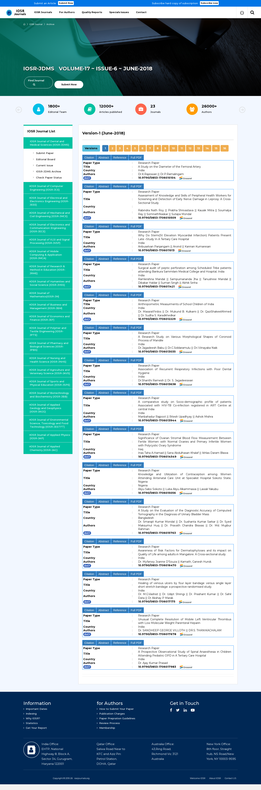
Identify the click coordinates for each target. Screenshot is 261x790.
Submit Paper (43, 156)
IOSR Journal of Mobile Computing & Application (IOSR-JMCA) (46, 261)
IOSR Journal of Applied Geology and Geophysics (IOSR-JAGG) (46, 425)
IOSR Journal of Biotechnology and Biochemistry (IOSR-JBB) (49, 412)
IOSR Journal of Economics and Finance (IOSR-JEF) (47, 328)
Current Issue (43, 168)
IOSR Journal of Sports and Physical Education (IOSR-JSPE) (47, 399)
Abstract (103, 157)
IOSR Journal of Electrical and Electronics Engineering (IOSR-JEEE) (49, 205)
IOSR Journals (43, 12)
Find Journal (36, 82)
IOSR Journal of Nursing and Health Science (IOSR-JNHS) (48, 370)
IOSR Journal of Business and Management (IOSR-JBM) (48, 316)
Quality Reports (92, 12)
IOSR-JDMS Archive (47, 174)
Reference (119, 157)
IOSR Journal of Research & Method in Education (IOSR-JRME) (48, 277)
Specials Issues (119, 12)
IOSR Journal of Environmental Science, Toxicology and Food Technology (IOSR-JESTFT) (49, 440)
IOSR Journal (36, 24)
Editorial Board (44, 162)
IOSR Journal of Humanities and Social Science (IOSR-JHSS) (47, 292)
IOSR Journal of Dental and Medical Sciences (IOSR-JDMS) (48, 145)
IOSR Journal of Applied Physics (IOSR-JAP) (45, 454)
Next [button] (229, 110)
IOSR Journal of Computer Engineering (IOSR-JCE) (46, 191)
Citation (89, 157)
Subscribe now (209, 3)
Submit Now (66, 3)
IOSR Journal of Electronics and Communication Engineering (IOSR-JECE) (47, 235)
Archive (51, 24)
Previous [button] (32, 110)
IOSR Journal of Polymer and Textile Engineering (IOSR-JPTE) (48, 342)
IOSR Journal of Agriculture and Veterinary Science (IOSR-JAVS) (49, 383)
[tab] (158, 135)
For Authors (67, 12)
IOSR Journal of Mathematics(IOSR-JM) (44, 305)
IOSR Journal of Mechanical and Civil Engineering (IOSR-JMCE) (48, 220)
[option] (130, 3)
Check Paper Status (47, 180)
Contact (141, 12)
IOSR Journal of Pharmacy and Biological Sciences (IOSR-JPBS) (49, 357)
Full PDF (136, 157)
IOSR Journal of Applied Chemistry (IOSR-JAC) (45, 465)
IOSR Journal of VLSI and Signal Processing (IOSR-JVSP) (49, 248)
